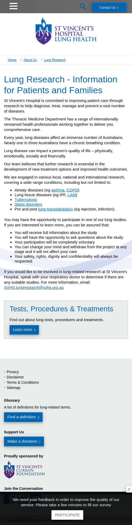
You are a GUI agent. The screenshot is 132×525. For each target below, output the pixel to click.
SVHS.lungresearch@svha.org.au (34, 287)
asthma (57, 190)
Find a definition (21, 417)
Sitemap (13, 388)
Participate (67, 515)
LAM (72, 195)
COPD (72, 190)
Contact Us (107, 8)
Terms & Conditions (23, 382)
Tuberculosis (26, 199)
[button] (13, 5)
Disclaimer (15, 377)
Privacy (13, 372)
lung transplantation (55, 209)
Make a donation (22, 441)
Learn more (22, 329)
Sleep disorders (28, 204)
